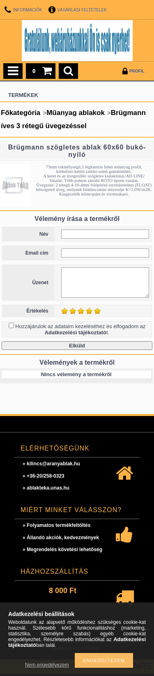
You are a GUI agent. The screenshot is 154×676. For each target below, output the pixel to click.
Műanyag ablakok (75, 113)
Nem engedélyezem (47, 665)
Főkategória (20, 113)
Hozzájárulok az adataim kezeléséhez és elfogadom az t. (80, 329)
